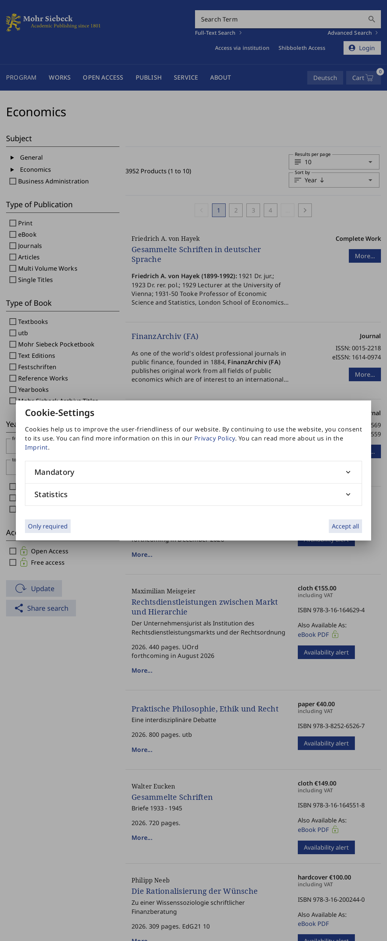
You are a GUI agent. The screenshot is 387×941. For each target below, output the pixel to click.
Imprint (36, 447)
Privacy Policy (214, 438)
